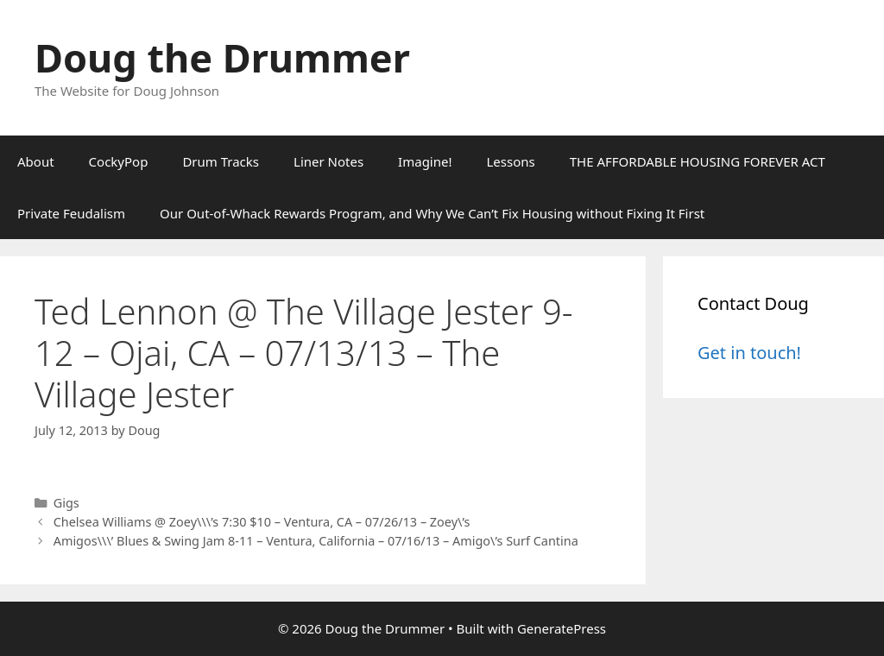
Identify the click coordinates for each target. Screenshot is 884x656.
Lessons (511, 161)
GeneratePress (561, 628)
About (35, 161)
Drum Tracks (220, 161)
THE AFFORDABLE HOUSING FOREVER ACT (697, 161)
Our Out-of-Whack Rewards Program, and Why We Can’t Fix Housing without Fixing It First (432, 213)
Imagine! (424, 161)
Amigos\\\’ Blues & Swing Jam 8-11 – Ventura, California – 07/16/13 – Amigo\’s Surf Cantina (316, 541)
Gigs (66, 503)
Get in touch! (749, 352)
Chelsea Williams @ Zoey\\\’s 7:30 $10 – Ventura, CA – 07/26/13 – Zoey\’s (262, 522)
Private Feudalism (71, 213)
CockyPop (118, 161)
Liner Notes (328, 161)
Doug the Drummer (222, 57)
